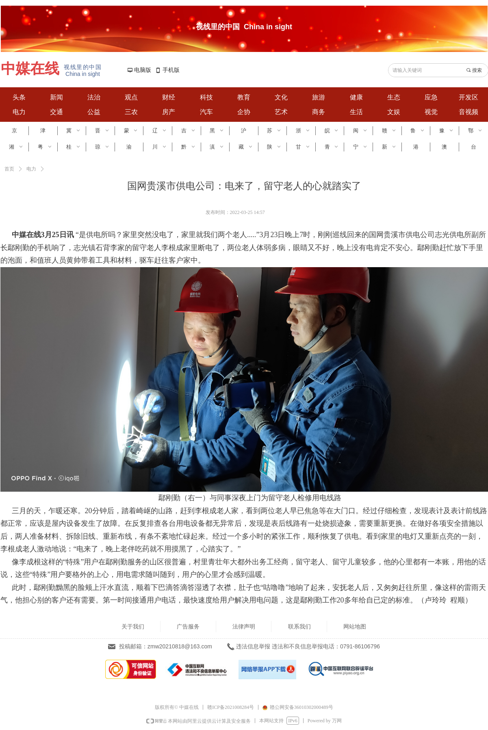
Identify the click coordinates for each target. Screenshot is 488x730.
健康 (356, 97)
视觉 (431, 111)
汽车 (206, 111)
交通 (56, 111)
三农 (131, 111)
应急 (431, 97)
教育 (243, 97)
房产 (168, 111)
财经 (168, 97)
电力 (19, 111)
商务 (318, 111)
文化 (281, 97)
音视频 (468, 111)
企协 (243, 111)
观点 (131, 97)
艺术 (281, 111)
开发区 (468, 97)
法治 (93, 97)
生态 (393, 97)
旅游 (318, 97)
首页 (9, 169)
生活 (356, 111)
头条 (19, 97)
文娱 (393, 111)
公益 (93, 111)
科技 (206, 97)
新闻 (56, 97)
